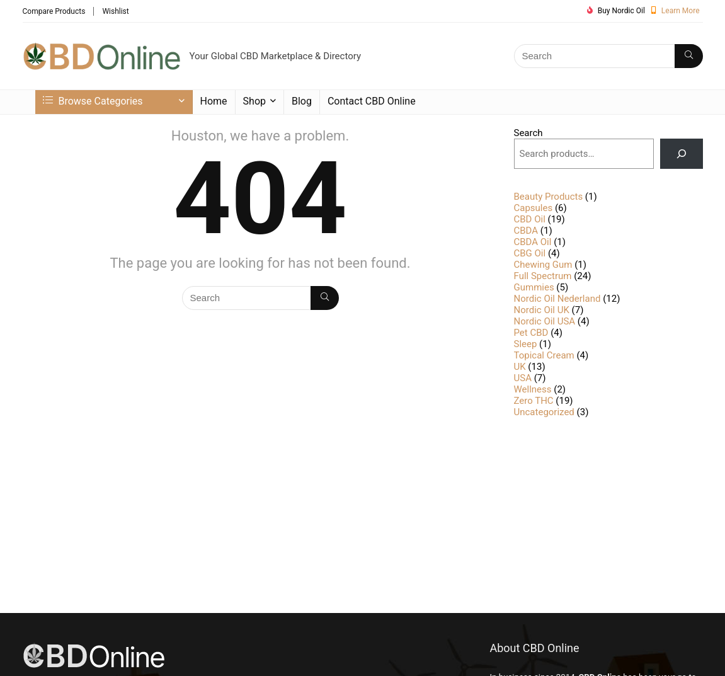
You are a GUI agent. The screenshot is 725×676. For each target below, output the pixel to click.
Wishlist (115, 11)
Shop (254, 101)
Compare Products (54, 11)
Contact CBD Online (372, 101)
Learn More (680, 10)
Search (528, 133)
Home (213, 101)
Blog (302, 101)
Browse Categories (93, 101)
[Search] (689, 56)
